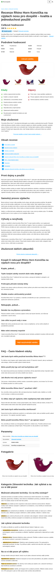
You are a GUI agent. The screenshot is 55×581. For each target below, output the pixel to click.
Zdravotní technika (13, 9)
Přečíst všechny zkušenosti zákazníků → (27, 254)
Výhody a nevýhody (9, 151)
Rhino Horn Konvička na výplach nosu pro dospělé (24, 437)
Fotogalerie (7, 166)
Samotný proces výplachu (11, 148)
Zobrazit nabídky (27, 59)
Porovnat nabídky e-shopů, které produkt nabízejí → (27, 134)
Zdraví (6, 9)
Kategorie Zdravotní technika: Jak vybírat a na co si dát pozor (20, 169)
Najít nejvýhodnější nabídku (27, 343)
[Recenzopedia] (5, 2)
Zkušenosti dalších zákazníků (12, 154)
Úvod (2, 9)
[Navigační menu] (49, 1)
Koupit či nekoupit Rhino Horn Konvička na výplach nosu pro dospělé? (22, 157)
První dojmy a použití (10, 145)
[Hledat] (52, 1)
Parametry (7, 163)
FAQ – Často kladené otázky (12, 160)
